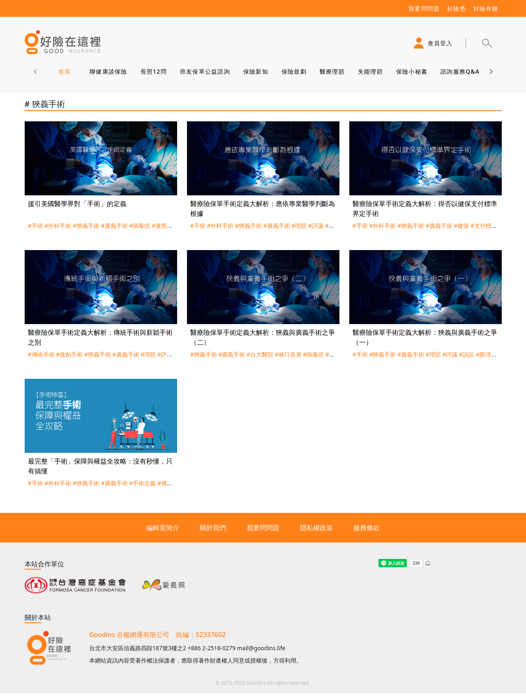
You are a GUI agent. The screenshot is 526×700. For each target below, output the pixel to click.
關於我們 (213, 527)
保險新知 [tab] (255, 71)
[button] (487, 43)
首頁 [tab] (64, 71)
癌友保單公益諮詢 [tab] (205, 71)
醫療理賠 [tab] (331, 71)
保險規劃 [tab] (293, 71)
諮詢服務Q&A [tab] (460, 71)
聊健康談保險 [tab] (108, 71)
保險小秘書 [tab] (411, 71)
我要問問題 (263, 527)
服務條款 (366, 527)
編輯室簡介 (162, 527)
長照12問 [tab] (153, 71)
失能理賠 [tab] (370, 71)
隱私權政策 (316, 527)
